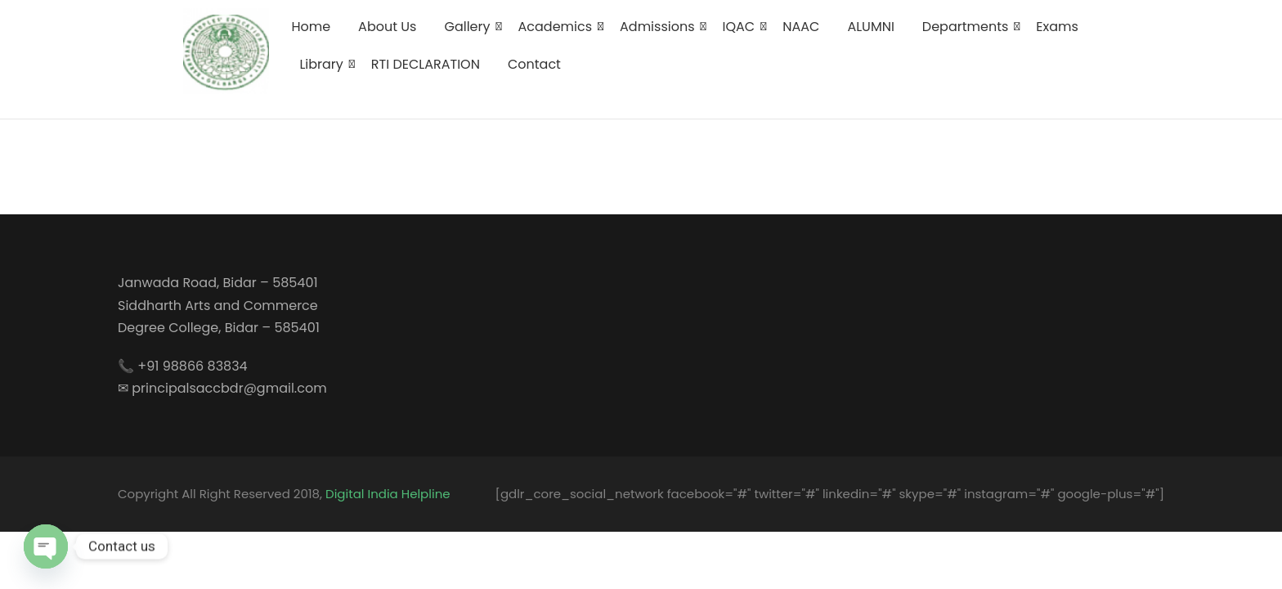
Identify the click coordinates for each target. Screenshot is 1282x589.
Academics (558, 26)
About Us (387, 26)
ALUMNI (870, 26)
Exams (1057, 26)
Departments (968, 26)
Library (323, 64)
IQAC (742, 26)
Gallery (469, 26)
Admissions (660, 26)
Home (310, 26)
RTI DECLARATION (425, 64)
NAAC (800, 26)
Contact (534, 64)
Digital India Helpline (387, 493)
